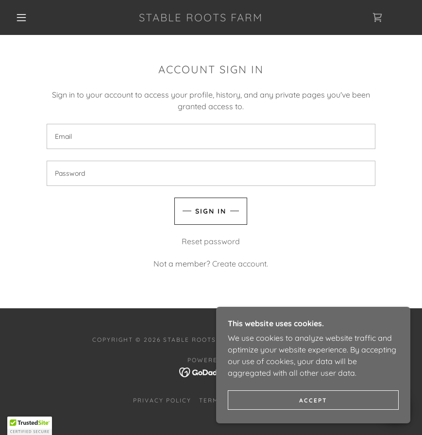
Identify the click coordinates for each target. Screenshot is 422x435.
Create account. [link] (240, 263)
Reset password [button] (211, 241)
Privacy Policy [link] (162, 400)
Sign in (210, 211)
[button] (21, 17)
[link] (200, 18)
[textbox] (211, 136)
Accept (313, 400)
